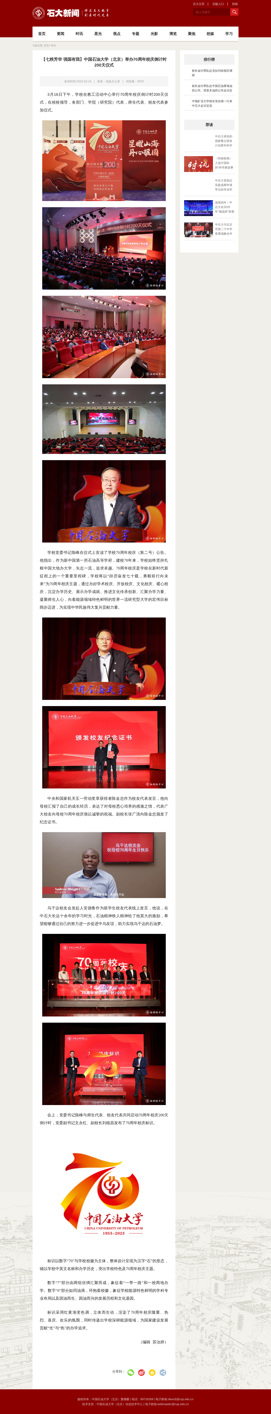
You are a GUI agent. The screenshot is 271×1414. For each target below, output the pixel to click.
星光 (98, 34)
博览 (173, 34)
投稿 (235, 4)
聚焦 (191, 34)
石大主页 (198, 4)
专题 (135, 34)
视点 (116, 34)
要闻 (60, 34)
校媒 (210, 34)
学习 (229, 34)
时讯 (79, 34)
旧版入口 (218, 4)
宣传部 (125, 1399)
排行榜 (209, 59)
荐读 (209, 125)
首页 (42, 34)
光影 (154, 34)
